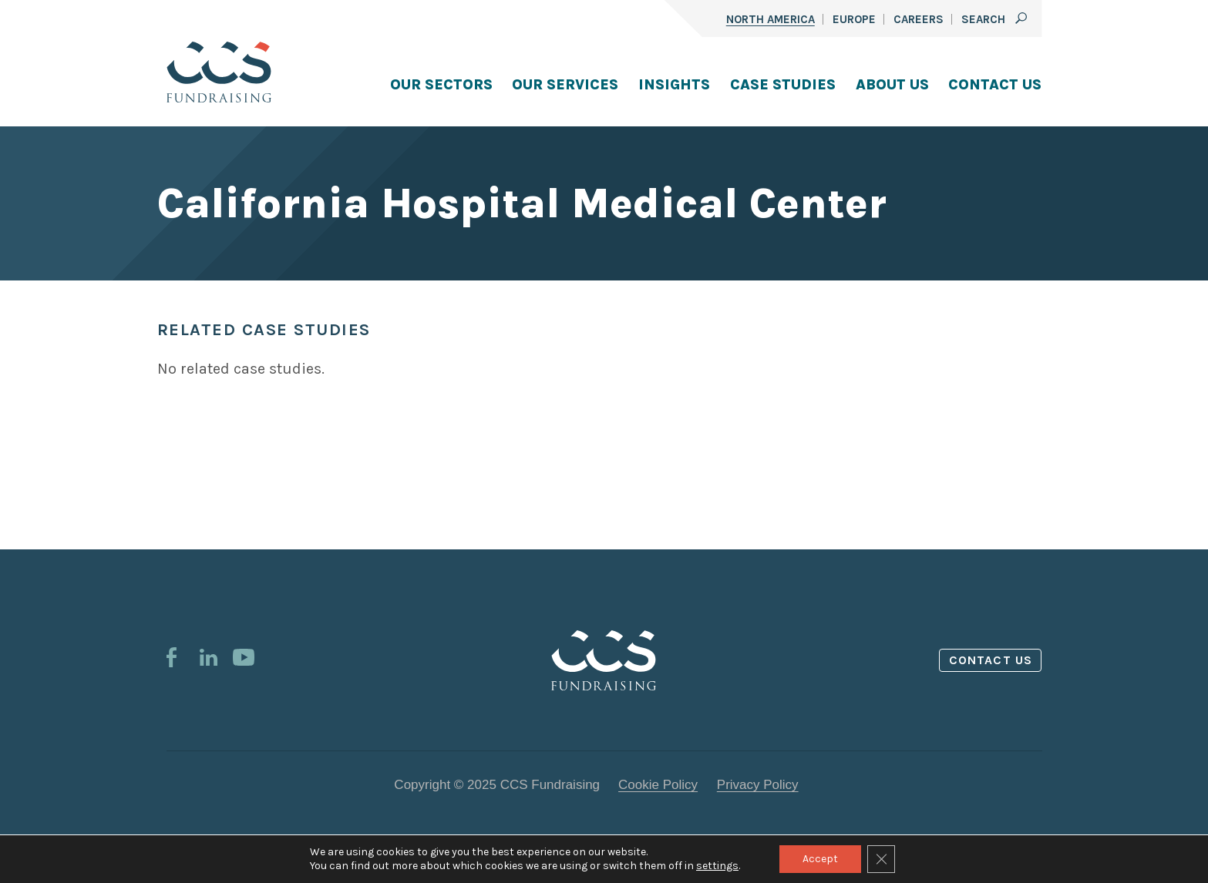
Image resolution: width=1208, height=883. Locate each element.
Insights (674, 84)
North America (770, 19)
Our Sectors (441, 84)
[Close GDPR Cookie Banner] (881, 859)
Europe (854, 19)
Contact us (990, 660)
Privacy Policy (758, 784)
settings (717, 865)
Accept (820, 858)
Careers (918, 19)
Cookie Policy (658, 784)
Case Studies (783, 84)
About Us (892, 84)
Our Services (565, 84)
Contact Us (994, 84)
